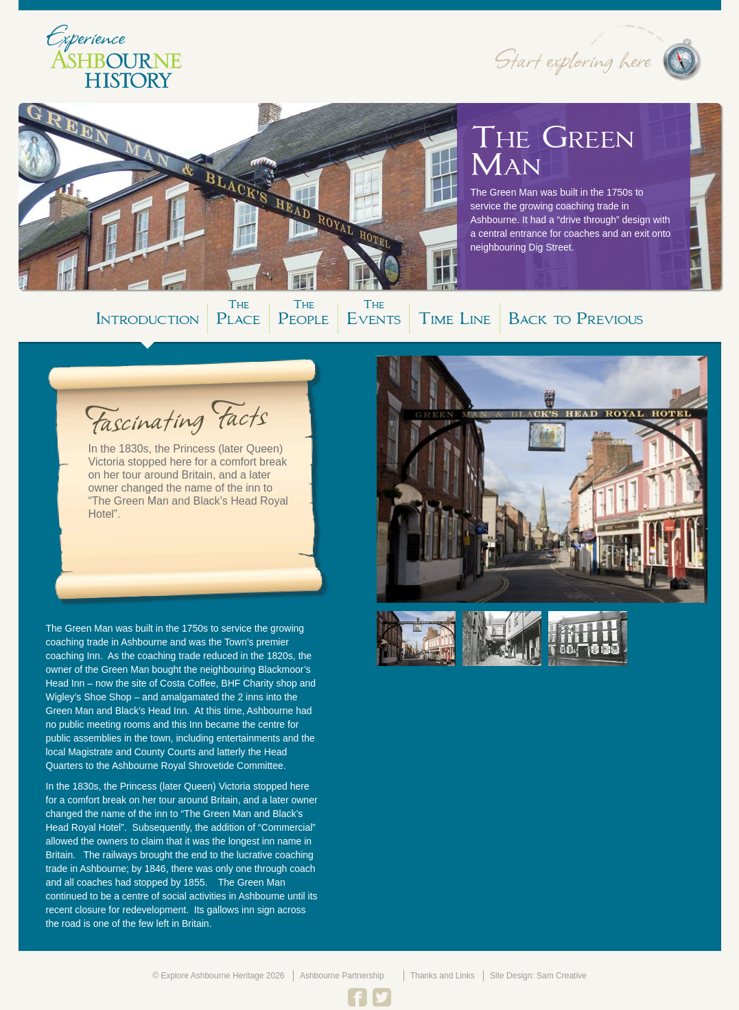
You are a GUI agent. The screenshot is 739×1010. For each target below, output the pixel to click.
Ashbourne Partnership (342, 975)
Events (374, 316)
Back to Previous (575, 318)
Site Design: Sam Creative (538, 975)
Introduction (147, 318)
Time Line (454, 318)
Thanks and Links (442, 975)
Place (238, 316)
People (303, 316)
